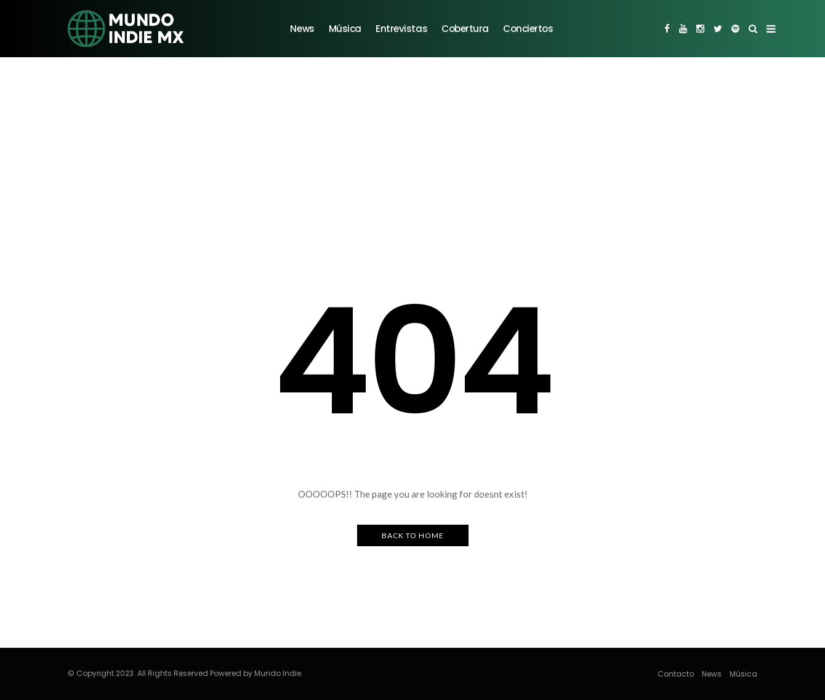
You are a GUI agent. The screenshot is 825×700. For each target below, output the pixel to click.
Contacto (676, 674)
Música (345, 28)
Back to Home (413, 535)
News (302, 28)
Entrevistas (401, 28)
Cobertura (465, 28)
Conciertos (528, 28)
